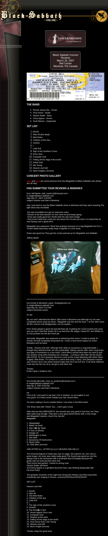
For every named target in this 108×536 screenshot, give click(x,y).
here (38, 181)
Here (29, 181)
